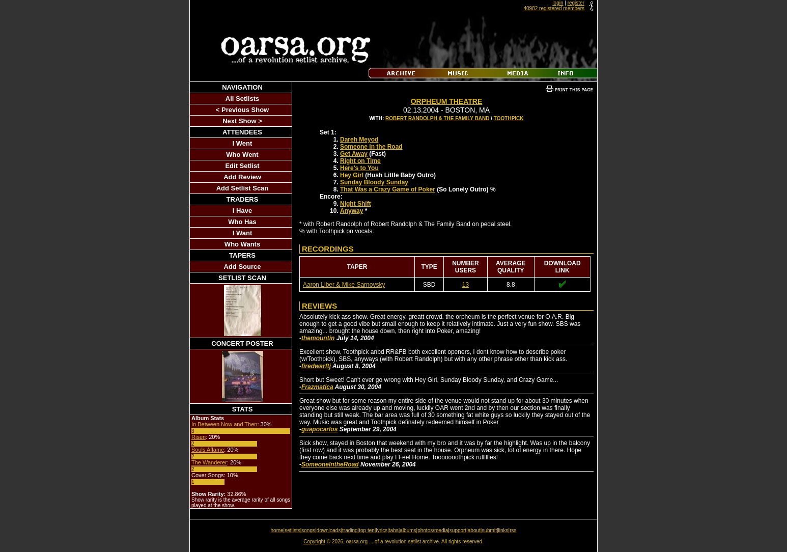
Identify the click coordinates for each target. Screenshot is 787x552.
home (277, 530)
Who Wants (242, 244)
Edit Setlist (242, 166)
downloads (329, 530)
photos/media (432, 530)
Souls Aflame (207, 450)
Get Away (354, 153)
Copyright (314, 541)
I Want (242, 233)
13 (465, 284)
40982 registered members (553, 8)
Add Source (242, 266)
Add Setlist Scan (242, 188)
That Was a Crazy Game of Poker (387, 189)
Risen (198, 437)
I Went (242, 143)
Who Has (242, 222)
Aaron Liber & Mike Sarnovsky (344, 284)
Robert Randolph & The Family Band (437, 118)
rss (513, 530)
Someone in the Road (371, 146)
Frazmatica (317, 387)
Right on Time (360, 160)
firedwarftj (316, 366)
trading (350, 530)
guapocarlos (319, 429)
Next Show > (242, 121)
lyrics (381, 530)
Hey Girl (351, 175)
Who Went (242, 154)
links (503, 530)
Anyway (351, 210)
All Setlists (242, 98)
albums (408, 530)
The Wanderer (209, 462)
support (457, 530)
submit (489, 530)
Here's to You (359, 168)
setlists (292, 530)
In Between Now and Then (224, 424)
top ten (367, 530)
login (557, 3)
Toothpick (509, 118)
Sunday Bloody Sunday (374, 182)
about (474, 530)
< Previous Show (242, 110)
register (576, 3)
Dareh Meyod (359, 139)
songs (308, 530)
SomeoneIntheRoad (330, 464)
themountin (317, 338)
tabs (394, 530)
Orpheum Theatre (447, 101)
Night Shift (355, 203)
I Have (242, 210)
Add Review (242, 177)
